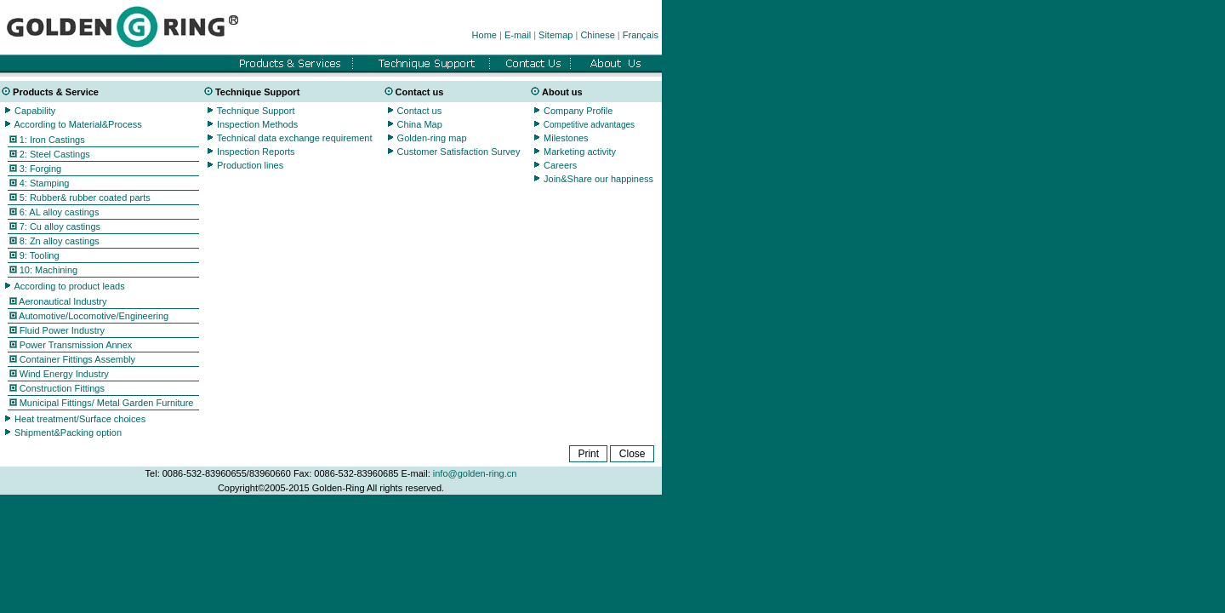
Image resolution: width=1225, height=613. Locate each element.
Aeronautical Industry (62, 301)
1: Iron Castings (52, 140)
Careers (560, 165)
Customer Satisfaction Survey (458, 151)
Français (640, 35)
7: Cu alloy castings (60, 226)
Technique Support (256, 111)
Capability (34, 111)
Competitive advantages (589, 124)
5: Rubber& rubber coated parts (85, 197)
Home (484, 35)
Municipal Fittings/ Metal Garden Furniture (105, 403)
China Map (419, 124)
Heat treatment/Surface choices (79, 419)
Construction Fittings (61, 388)
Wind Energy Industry (63, 374)
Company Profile (578, 111)
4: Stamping (45, 183)
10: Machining (49, 270)
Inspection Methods (257, 124)
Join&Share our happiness (598, 179)
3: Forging (41, 168)
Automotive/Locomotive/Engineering (93, 316)
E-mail (517, 35)
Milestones (565, 138)
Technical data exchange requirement (295, 138)
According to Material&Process (77, 124)
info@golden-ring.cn (475, 473)
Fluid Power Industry (61, 330)
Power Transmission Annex (75, 345)
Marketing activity (580, 151)
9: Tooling (40, 255)
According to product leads (69, 286)
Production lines (250, 165)
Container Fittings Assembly (76, 359)
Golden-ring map (432, 138)
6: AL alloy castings (54, 212)
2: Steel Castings (55, 154)
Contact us (419, 111)
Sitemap (555, 35)
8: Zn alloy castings (60, 241)
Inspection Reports (256, 151)
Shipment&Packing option (68, 432)
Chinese (597, 35)
